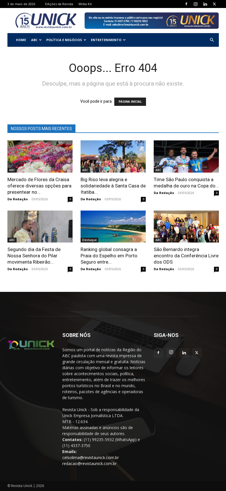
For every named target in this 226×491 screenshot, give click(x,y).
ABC (36, 40)
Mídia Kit (85, 4)
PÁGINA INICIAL (130, 102)
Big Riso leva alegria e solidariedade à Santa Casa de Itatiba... (113, 186)
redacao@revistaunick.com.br (89, 463)
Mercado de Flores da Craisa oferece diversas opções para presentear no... (39, 186)
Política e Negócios (66, 40)
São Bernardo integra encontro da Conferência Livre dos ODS (186, 255)
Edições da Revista (59, 4)
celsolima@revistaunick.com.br (90, 457)
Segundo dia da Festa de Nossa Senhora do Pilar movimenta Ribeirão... (34, 255)
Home (21, 40)
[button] (212, 40)
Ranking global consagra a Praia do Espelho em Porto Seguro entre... (109, 255)
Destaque (89, 240)
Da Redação (17, 199)
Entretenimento (108, 40)
